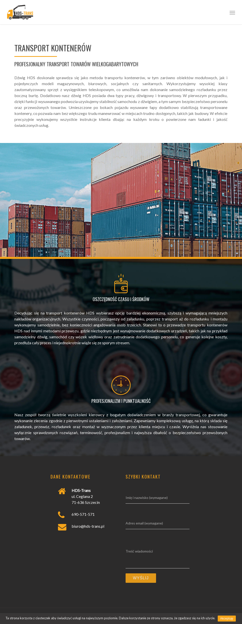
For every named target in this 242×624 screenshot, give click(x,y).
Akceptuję (226, 618)
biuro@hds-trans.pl (88, 526)
